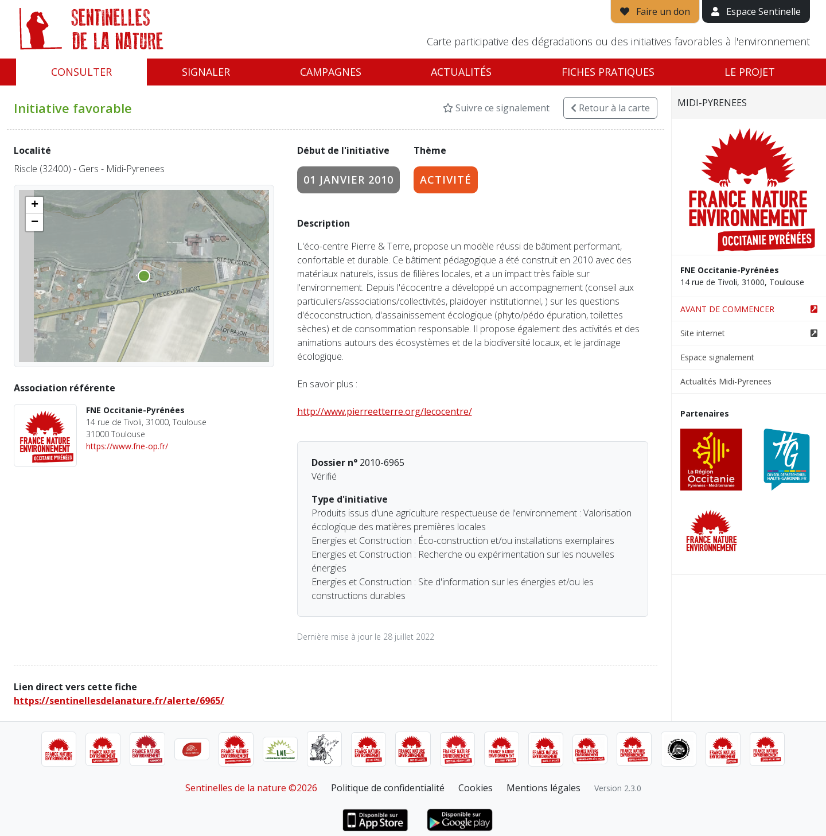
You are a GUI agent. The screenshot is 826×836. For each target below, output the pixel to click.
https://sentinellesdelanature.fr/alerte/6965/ (119, 700)
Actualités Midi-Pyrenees (726, 381)
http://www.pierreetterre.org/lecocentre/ (384, 411)
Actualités (461, 72)
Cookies (475, 787)
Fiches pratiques (608, 72)
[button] (34, 205)
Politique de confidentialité (388, 787)
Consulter (81, 72)
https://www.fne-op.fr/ (127, 446)
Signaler (206, 72)
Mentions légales (543, 787)
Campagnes (330, 72)
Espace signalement (717, 357)
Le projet (749, 72)
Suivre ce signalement (496, 108)
